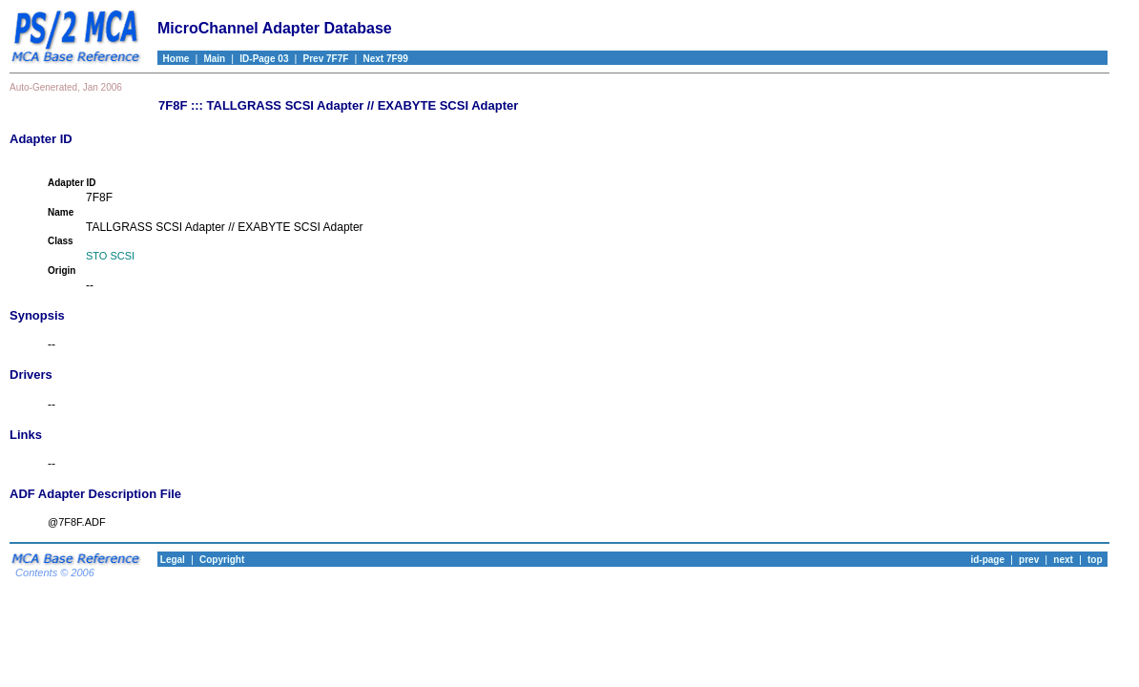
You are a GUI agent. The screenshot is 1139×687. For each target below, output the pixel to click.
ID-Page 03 (263, 58)
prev (1029, 559)
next (1063, 559)
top (1095, 559)
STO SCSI (110, 255)
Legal (171, 559)
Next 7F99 (384, 58)
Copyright (221, 559)
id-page (987, 559)
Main (214, 58)
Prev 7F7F (326, 58)
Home (173, 58)
